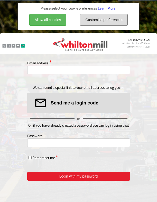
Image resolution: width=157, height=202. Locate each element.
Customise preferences (103, 20)
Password (34, 135)
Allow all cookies (48, 20)
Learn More (106, 8)
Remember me (43, 157)
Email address (38, 63)
